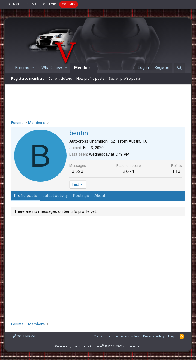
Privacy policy (153, 336)
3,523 (77, 171)
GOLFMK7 (31, 4)
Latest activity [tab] (55, 195)
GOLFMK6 (49, 4)
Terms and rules (126, 336)
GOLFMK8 (12, 4)
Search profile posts (125, 78)
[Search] (179, 68)
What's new (51, 67)
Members (83, 67)
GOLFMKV (68, 4)
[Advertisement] (98, 101)
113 (176, 171)
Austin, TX (138, 141)
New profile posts (90, 78)
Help (172, 336)
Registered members (27, 78)
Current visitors (60, 78)
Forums (22, 67)
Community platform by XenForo (98, 346)
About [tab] (99, 195)
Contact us (102, 336)
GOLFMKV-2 (24, 336)
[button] (33, 68)
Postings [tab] (81, 195)
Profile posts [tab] (25, 195)
